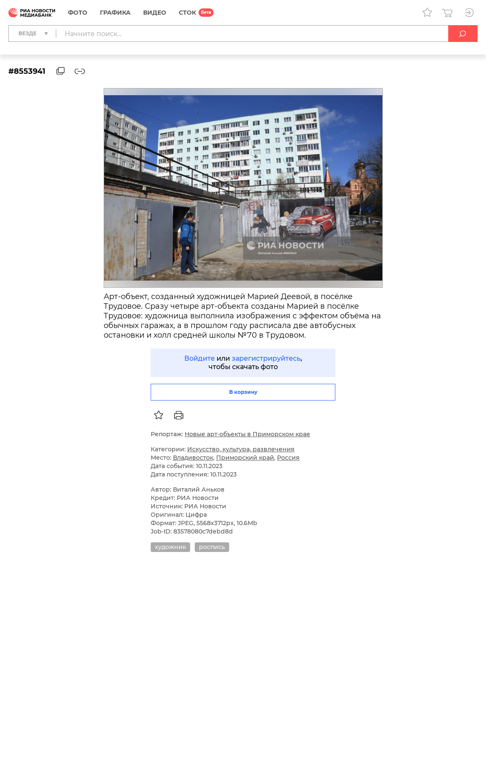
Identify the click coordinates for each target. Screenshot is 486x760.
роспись (212, 547)
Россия (288, 457)
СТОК (187, 12)
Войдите (199, 358)
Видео (154, 12)
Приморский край (245, 457)
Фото (77, 12)
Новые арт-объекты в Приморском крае (247, 434)
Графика (115, 12)
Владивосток (193, 457)
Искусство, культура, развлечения (241, 449)
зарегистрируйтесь (266, 358)
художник (170, 547)
